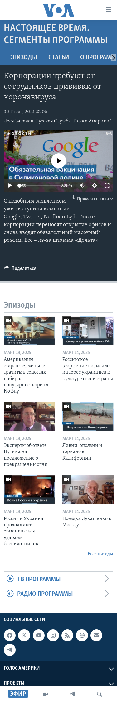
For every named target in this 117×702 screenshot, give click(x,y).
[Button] (20, 270)
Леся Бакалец (18, 121)
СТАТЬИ (58, 58)
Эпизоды (23, 58)
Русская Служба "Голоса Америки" (73, 121)
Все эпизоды (100, 554)
